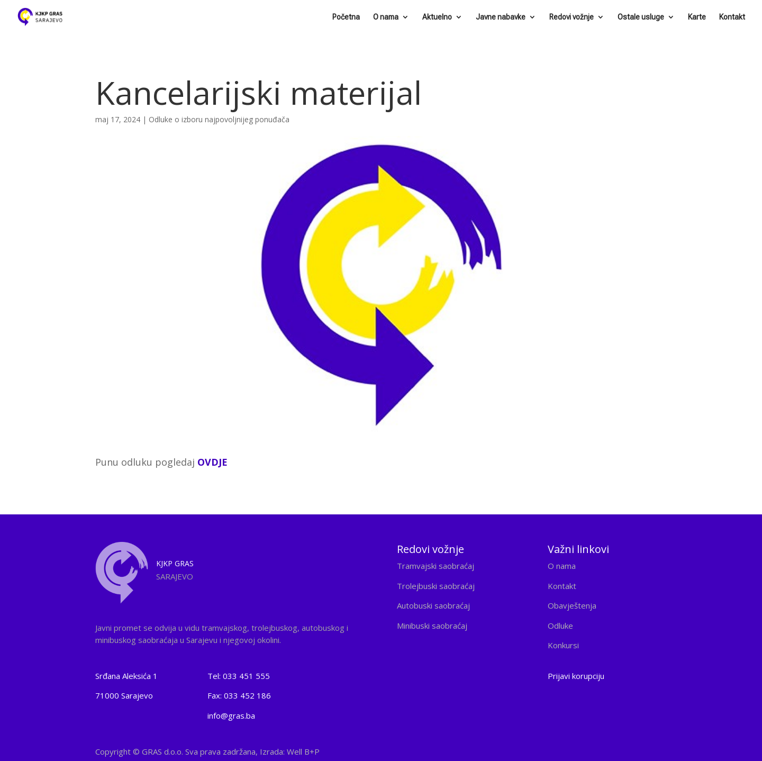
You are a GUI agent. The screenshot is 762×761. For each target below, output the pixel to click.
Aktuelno (437, 17)
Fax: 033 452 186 (239, 695)
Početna (346, 17)
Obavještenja (572, 605)
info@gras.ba (231, 715)
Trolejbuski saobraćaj (436, 586)
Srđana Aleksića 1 (126, 676)
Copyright (207, 751)
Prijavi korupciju (576, 676)
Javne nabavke (500, 17)
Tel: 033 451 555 (238, 676)
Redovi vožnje (571, 17)
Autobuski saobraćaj (433, 605)
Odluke (560, 625)
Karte (697, 17)
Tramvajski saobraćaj (435, 565)
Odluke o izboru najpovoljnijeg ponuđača (219, 119)
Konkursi (563, 645)
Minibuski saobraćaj (432, 625)
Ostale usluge (641, 17)
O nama (385, 17)
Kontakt (732, 17)
